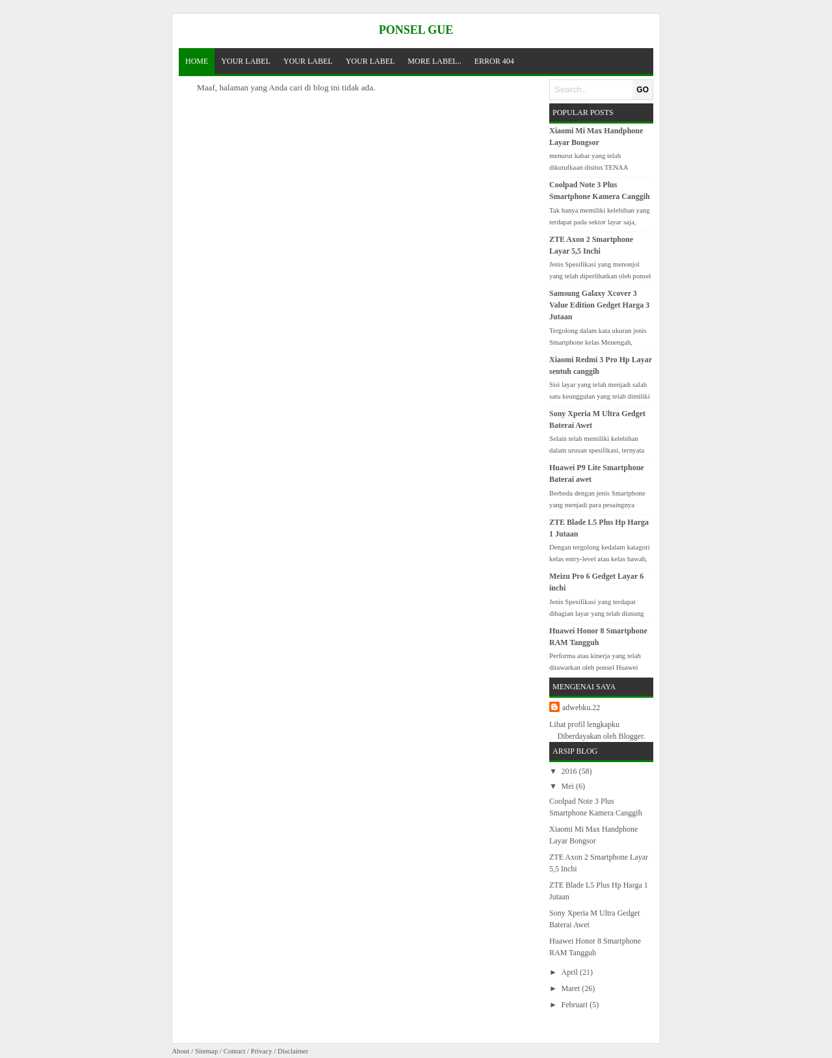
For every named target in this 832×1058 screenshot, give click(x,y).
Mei (569, 786)
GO (642, 89)
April (571, 972)
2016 (570, 771)
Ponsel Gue (416, 29)
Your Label (245, 61)
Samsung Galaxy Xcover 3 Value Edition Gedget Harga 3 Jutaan (599, 305)
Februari (576, 1004)
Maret (572, 988)
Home (196, 61)
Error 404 (494, 61)
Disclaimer (293, 1051)
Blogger (630, 736)
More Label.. (434, 61)
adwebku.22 (581, 707)
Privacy (261, 1051)
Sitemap (206, 1051)
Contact (235, 1051)
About (181, 1051)
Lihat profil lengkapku (584, 724)
